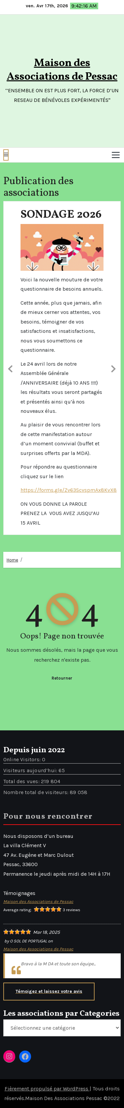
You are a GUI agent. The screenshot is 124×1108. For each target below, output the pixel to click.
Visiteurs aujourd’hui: (31, 770)
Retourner (62, 678)
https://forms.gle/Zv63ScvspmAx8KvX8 (69, 490)
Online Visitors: (22, 759)
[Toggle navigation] (116, 155)
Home (12, 559)
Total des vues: (22, 781)
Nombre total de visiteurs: (36, 792)
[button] (6, 155)
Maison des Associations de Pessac (62, 70)
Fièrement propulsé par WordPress (47, 1088)
